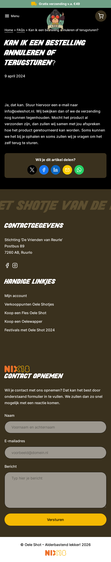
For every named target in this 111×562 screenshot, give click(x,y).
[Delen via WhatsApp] (79, 170)
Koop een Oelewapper (23, 321)
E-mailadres (15, 441)
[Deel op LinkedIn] (55, 170)
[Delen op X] (32, 170)
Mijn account (16, 295)
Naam (9, 415)
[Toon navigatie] (12, 16)
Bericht (11, 466)
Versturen (55, 519)
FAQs (21, 30)
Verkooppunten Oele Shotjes (29, 304)
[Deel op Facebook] (44, 170)
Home (9, 30)
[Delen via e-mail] (67, 170)
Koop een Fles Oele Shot (25, 313)
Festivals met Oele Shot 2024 (30, 330)
